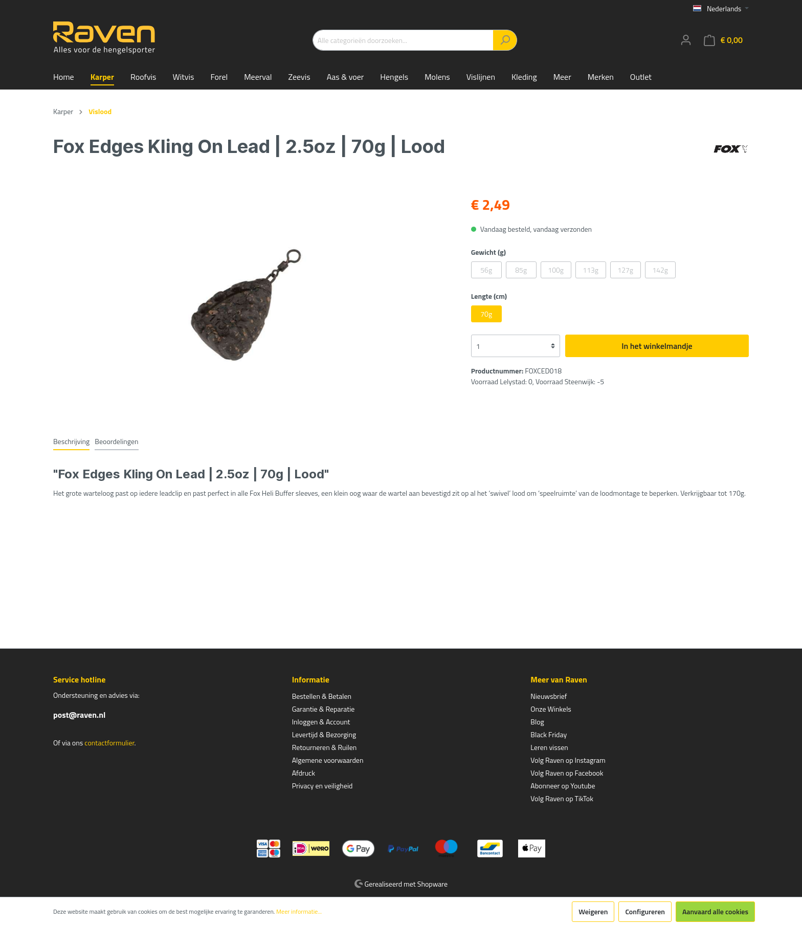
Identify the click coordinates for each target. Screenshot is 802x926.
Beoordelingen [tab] (116, 441)
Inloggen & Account (321, 721)
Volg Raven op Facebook (566, 772)
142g (660, 269)
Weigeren (593, 911)
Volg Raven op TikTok (561, 798)
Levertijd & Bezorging (324, 734)
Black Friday (548, 734)
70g (486, 313)
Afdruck (303, 772)
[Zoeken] (505, 40)
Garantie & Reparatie (323, 708)
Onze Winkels (550, 708)
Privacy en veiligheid (322, 785)
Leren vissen (549, 747)
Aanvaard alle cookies (715, 911)
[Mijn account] (686, 40)
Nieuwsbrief (548, 696)
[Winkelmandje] (723, 40)
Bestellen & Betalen (321, 696)
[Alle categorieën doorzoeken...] (403, 40)
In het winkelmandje (656, 346)
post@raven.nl (79, 715)
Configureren (645, 911)
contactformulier (109, 742)
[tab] (71, 441)
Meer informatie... (299, 911)
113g (590, 269)
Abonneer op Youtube (562, 785)
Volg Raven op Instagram (567, 760)
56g (486, 269)
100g (556, 269)
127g (625, 269)
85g (521, 269)
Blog (537, 721)
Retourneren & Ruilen (324, 747)
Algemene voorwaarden (328, 760)
